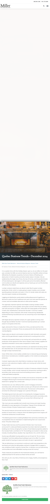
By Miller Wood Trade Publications (22, 485)
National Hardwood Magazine (23, 263)
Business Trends (34, 263)
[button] (47, 6)
